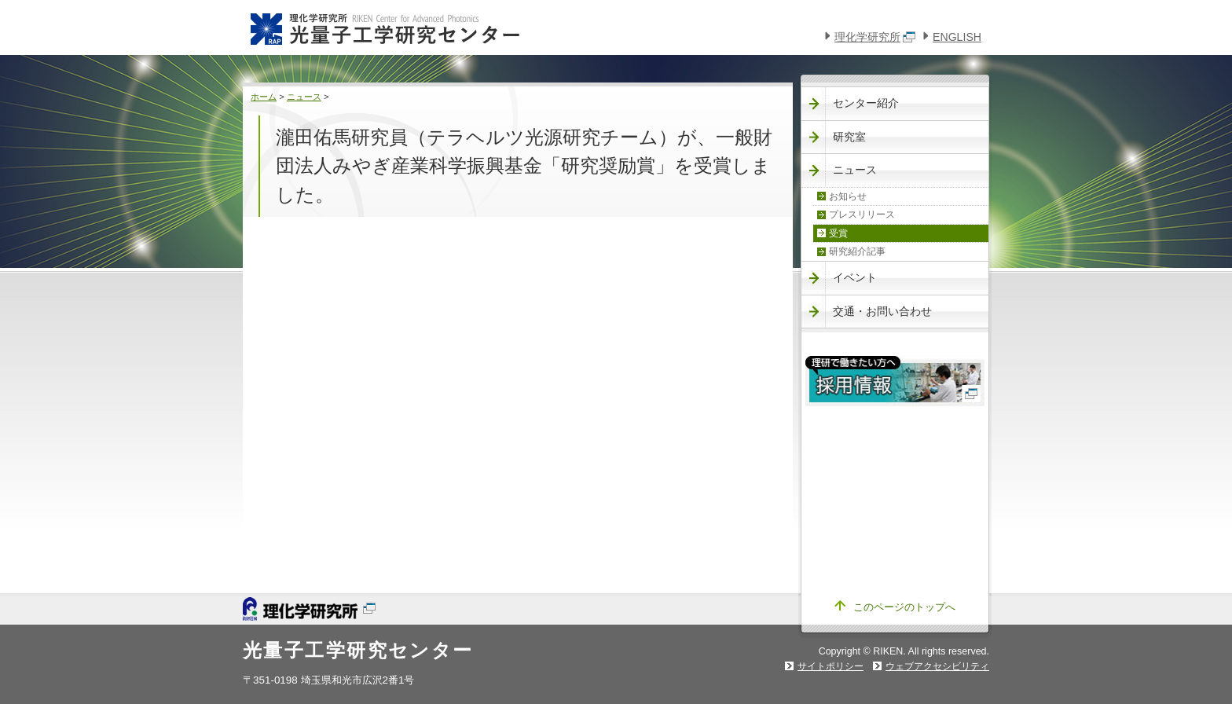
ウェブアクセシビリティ (937, 666)
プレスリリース (862, 214)
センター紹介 (866, 103)
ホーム (264, 96)
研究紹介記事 (857, 251)
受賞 (838, 233)
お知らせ (848, 196)
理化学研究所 (874, 37)
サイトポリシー (831, 666)
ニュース (304, 96)
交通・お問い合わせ (882, 311)
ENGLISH (957, 37)
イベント (855, 277)
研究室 (849, 136)
